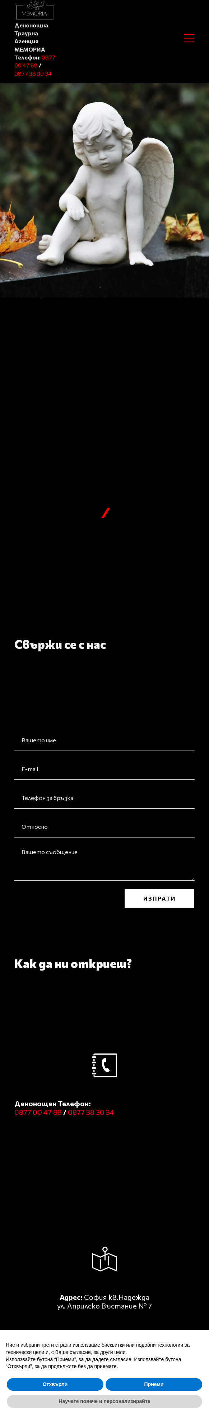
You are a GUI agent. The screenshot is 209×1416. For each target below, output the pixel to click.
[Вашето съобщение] (104, 863)
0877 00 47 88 (38, 1112)
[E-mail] (104, 769)
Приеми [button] (154, 1384)
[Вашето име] (104, 740)
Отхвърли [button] (55, 1384)
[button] (189, 38)
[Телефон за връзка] (104, 798)
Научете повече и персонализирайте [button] (104, 1401)
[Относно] (104, 826)
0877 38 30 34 (33, 73)
